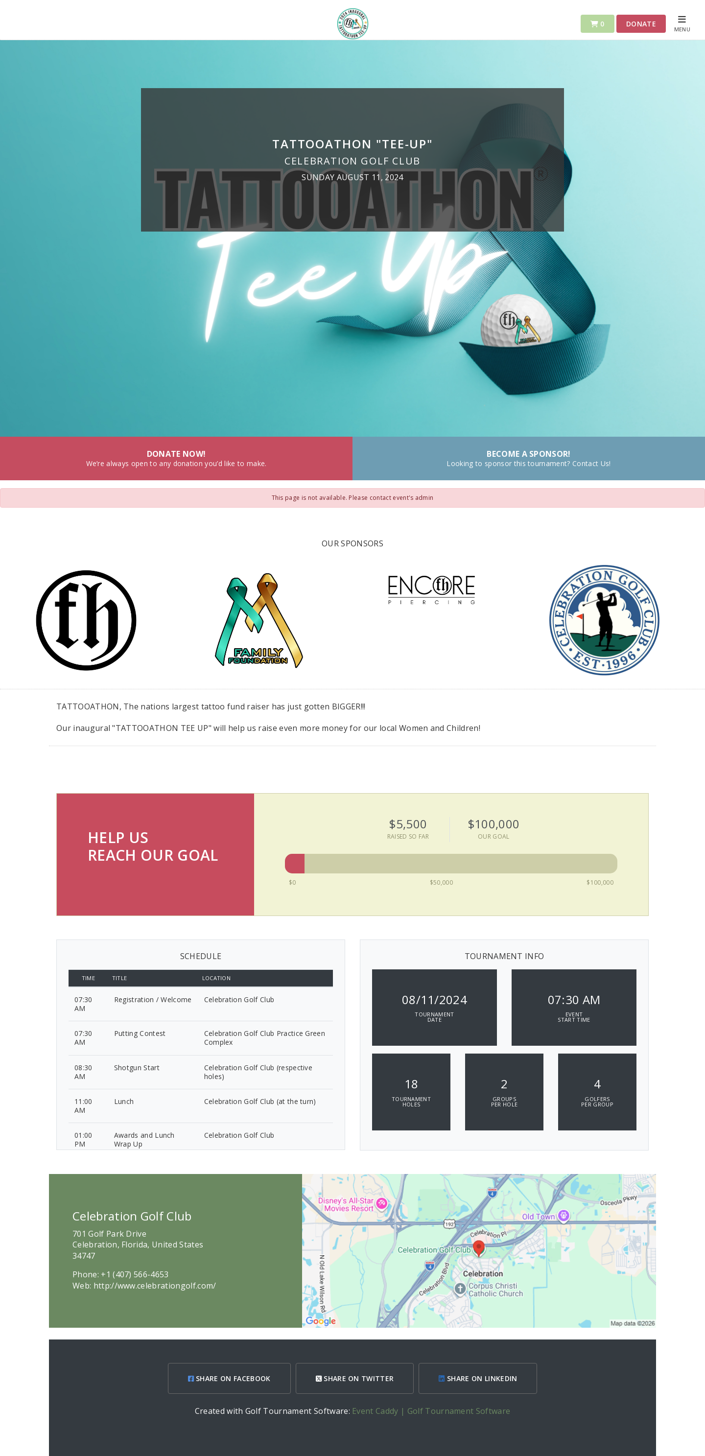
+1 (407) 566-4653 (134, 1274)
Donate (641, 23)
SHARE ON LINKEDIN (478, 1378)
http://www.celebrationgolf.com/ (155, 1285)
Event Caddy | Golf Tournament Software (431, 1411)
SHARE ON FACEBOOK (229, 1378)
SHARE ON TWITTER (355, 1378)
